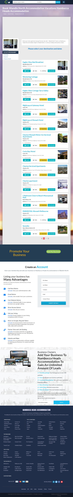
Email (27, 70)
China (45, 489)
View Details (51, 70)
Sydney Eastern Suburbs (41, 464)
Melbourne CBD (18, 463)
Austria (61, 427)
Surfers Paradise (30, 463)
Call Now (43, 70)
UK (28, 489)
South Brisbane (41, 468)
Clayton (6, 56)
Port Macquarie (52, 455)
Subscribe (17, 427)
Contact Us (17, 421)
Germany (62, 423)
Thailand (51, 429)
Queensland (40, 436)
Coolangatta (51, 468)
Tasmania (62, 440)
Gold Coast (51, 451)
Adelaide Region (18, 445)
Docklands (6, 470)
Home (5, 14)
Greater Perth (18, 441)
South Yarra (28, 470)
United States (52, 421)
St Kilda (5, 468)
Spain (50, 423)
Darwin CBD (29, 466)
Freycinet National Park (64, 471)
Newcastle (40, 453)
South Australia (41, 438)
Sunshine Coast (63, 438)
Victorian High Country (52, 442)
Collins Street (18, 468)
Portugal (51, 427)
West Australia (18, 438)
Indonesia (40, 429)
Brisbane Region (7, 441)
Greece (28, 427)
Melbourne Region (53, 436)
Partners (6, 425)
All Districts (6, 463)
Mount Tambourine (8, 457)
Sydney (16, 451)
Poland (39, 427)
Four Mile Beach (41, 470)
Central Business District (64, 464)
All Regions (6, 436)
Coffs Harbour (18, 457)
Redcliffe (17, 455)
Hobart (61, 455)
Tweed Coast (7, 445)
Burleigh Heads (18, 470)
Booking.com (5, 50)
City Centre (63, 468)
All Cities (6, 451)
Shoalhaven (62, 441)
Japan (28, 429)
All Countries (30, 421)
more (47, 238)
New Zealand (63, 421)
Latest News (7, 427)
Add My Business (53, 252)
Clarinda (6, 54)
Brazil (50, 425)
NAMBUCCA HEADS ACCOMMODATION (36, 409)
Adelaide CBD (7, 466)
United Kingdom (41, 425)
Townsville (28, 455)
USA (31, 489)
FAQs (5, 429)
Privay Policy (17, 429)
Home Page (6, 421)
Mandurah (40, 455)
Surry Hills (51, 470)
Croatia (28, 425)
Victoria (28, 436)
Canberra (17, 453)
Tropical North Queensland (41, 442)
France (39, 423)
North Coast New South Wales (7, 439)
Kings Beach (29, 468)
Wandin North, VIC (19, 14)
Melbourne (28, 451)
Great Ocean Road (42, 445)
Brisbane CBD (41, 466)
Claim (35, 70)
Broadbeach (17, 466)
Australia (40, 421)
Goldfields (28, 445)
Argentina (62, 429)
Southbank (51, 463)
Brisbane (62, 451)
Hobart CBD (51, 466)
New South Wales (19, 436)
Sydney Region (63, 436)
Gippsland (62, 443)
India (61, 425)
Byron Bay (6, 455)
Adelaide (5, 453)
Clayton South (7, 58)
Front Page (17, 425)
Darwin (27, 453)
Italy (28, 423)
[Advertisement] (36, 27)
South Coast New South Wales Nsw (53, 439)
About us (17, 423)
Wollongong (63, 453)
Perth (39, 451)
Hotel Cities (11, 14)
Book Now (43, 84)
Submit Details (53, 303)
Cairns (50, 453)
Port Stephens (29, 441)
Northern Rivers (29, 438)
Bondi (61, 466)
